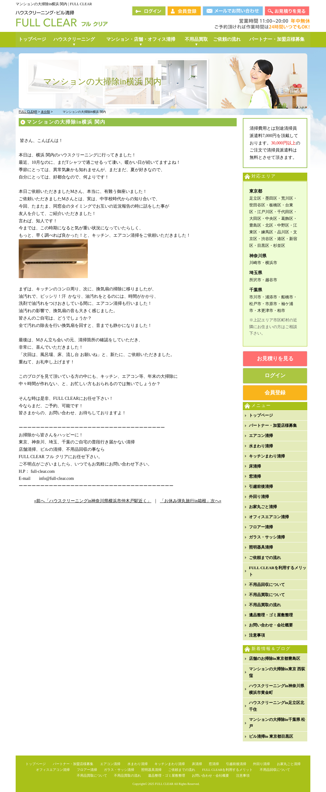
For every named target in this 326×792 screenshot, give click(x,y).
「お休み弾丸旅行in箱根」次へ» (190, 501)
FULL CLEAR (164, 784)
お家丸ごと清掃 (263, 506)
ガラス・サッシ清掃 (267, 537)
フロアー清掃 (261, 527)
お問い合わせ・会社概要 (271, 625)
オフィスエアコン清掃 (269, 517)
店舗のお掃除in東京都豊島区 (274, 658)
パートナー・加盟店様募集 (273, 425)
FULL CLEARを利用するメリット (277, 571)
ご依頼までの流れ (265, 557)
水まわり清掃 (261, 446)
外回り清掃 (259, 496)
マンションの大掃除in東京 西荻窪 (277, 672)
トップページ (261, 415)
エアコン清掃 (261, 435)
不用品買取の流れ (265, 605)
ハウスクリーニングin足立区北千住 (276, 706)
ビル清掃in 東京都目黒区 (271, 736)
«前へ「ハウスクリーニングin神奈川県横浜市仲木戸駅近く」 (92, 501)
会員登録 (275, 393)
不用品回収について (267, 584)
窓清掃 (255, 476)
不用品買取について (267, 594)
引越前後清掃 (261, 486)
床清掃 (255, 466)
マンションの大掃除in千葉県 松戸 (277, 723)
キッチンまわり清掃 (267, 456)
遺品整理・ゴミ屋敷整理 (271, 615)
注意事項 (257, 635)
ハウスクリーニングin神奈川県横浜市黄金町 (276, 689)
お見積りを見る (275, 359)
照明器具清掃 (261, 547)
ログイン (275, 375)
